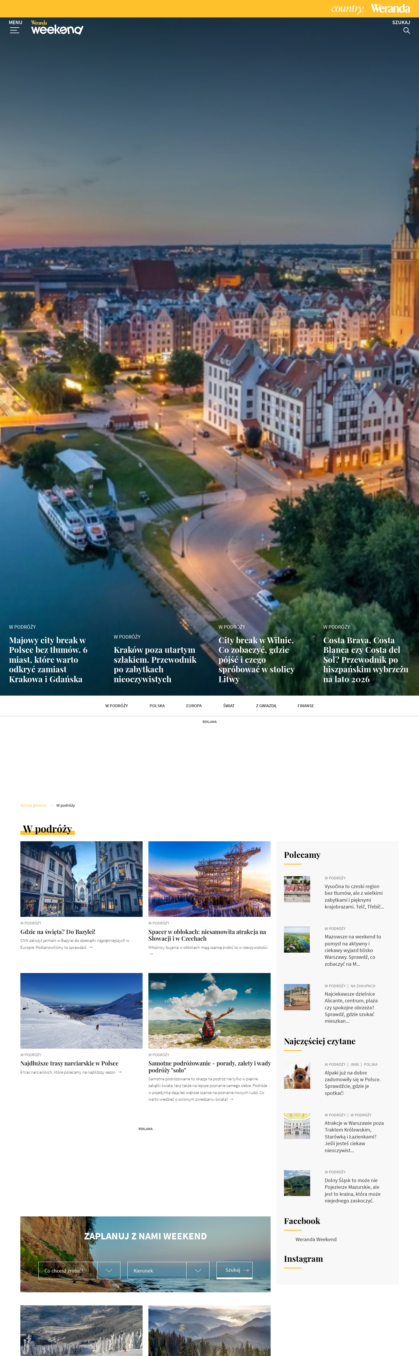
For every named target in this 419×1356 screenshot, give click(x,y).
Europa (194, 706)
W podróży (116, 706)
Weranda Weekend (316, 1239)
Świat (229, 706)
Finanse (306, 706)
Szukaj (233, 1269)
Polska (157, 706)
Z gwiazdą (266, 706)
